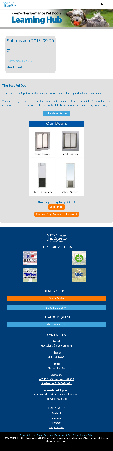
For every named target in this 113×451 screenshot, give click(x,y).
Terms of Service (27, 435)
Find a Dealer (56, 298)
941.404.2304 (56, 368)
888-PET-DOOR (56, 357)
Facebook (56, 413)
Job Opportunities (56, 398)
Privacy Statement (45, 435)
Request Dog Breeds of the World (56, 214)
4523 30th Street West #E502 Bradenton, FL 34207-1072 (56, 381)
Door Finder (56, 207)
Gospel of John (56, 427)
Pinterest (56, 423)
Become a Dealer (56, 307)
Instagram (56, 418)
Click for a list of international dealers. (56, 394)
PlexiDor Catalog (56, 324)
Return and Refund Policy (66, 435)
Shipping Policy (86, 435)
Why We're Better (56, 113)
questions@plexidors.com (56, 345)
